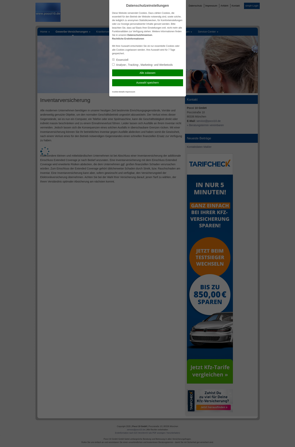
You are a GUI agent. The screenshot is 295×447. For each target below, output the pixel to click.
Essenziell (120, 59)
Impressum (130, 92)
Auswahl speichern (147, 82)
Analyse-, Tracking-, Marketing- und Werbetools (142, 64)
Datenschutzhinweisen (139, 35)
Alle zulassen (147, 72)
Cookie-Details (118, 92)
